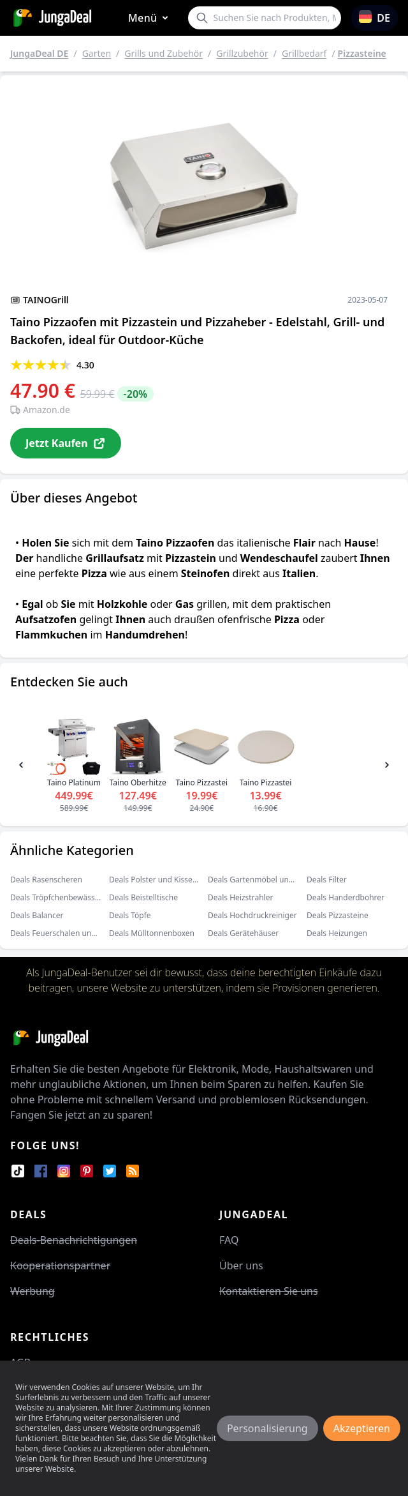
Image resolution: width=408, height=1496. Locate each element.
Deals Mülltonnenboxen (151, 933)
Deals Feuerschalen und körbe (64, 933)
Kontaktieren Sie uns (268, 1291)
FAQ (228, 1240)
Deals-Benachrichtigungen (73, 1240)
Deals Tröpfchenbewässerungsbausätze (81, 897)
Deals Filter (327, 879)
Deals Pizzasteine (337, 915)
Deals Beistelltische (143, 897)
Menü (150, 18)
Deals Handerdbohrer (345, 897)
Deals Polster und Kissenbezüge (166, 879)
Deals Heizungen (337, 933)
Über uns (241, 1265)
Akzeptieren (361, 1428)
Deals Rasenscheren (46, 879)
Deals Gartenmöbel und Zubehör (267, 879)
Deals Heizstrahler (240, 897)
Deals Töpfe (130, 915)
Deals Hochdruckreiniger (252, 915)
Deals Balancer (37, 915)
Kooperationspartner (60, 1265)
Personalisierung (267, 1428)
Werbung (32, 1291)
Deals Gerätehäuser (243, 933)
